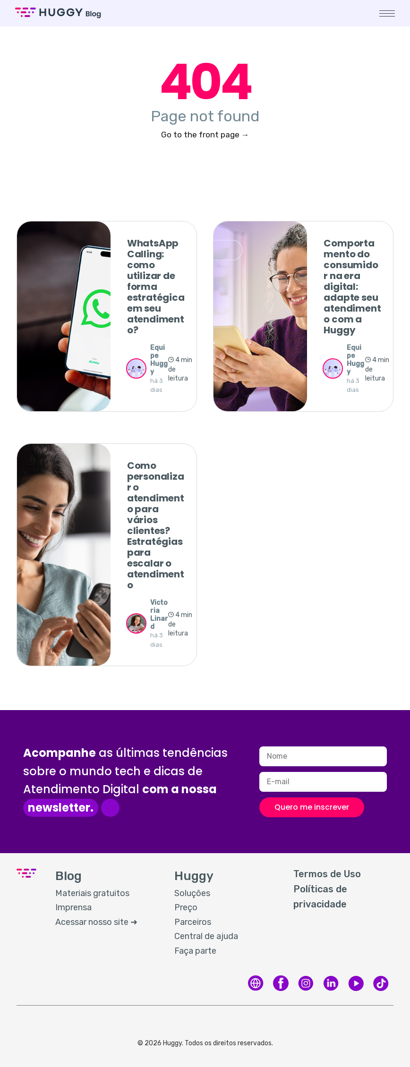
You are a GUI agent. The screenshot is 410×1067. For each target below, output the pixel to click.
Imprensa (73, 907)
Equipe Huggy (159, 359)
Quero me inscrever (311, 807)
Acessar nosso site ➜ (96, 922)
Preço (185, 907)
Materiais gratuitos (92, 893)
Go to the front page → (205, 134)
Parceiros (192, 922)
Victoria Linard (159, 614)
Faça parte (195, 951)
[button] (385, 13)
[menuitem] (105, 894)
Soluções (192, 893)
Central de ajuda (206, 936)
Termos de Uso (327, 874)
